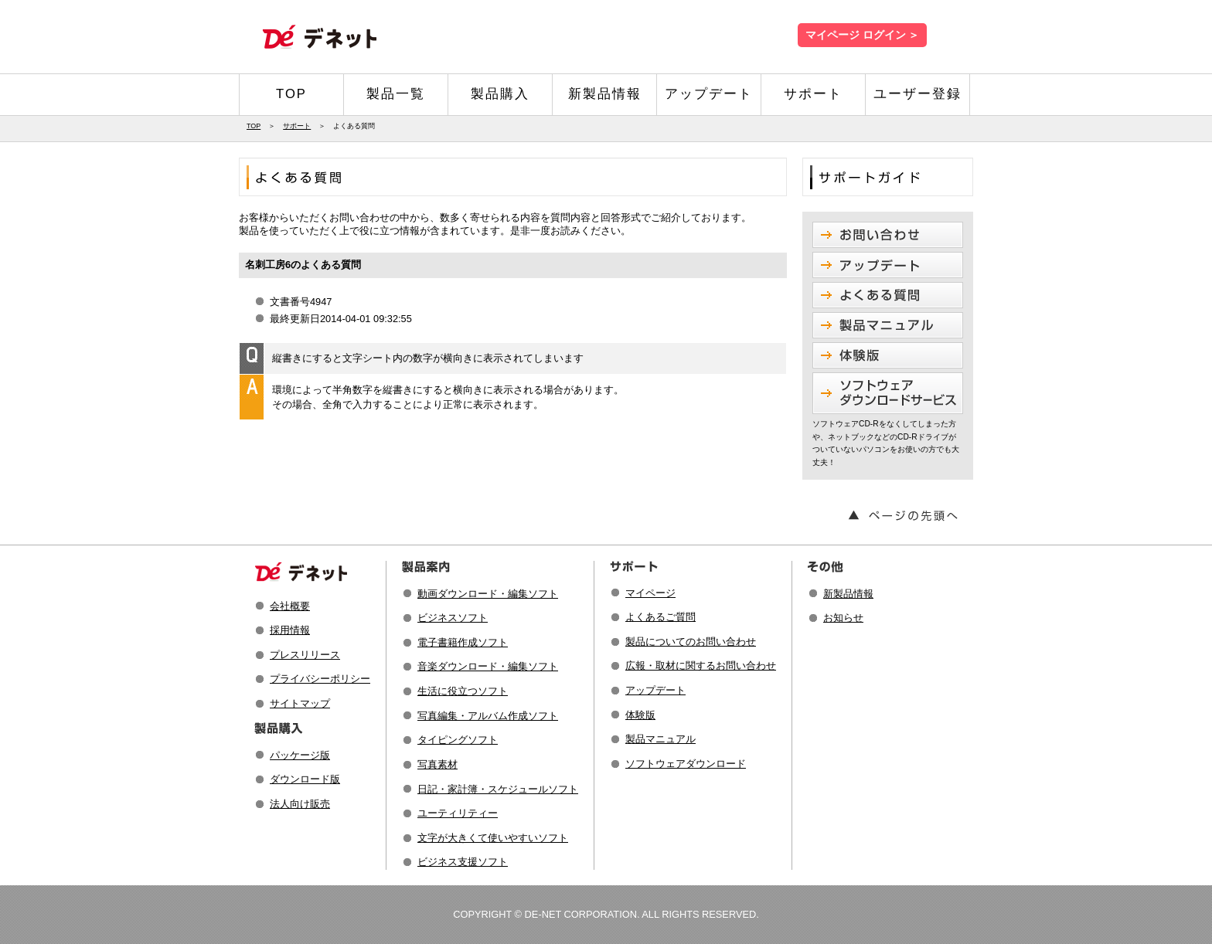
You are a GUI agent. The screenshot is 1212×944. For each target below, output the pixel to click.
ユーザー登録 (917, 94)
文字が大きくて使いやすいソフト (492, 838)
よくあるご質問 (660, 617)
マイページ (650, 593)
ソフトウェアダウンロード (685, 763)
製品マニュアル (660, 739)
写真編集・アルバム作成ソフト (487, 716)
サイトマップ (300, 703)
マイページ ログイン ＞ (862, 35)
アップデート (709, 94)
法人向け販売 (300, 804)
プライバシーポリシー (320, 678)
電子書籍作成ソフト (462, 642)
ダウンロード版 (305, 779)
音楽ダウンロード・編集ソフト (487, 666)
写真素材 (437, 764)
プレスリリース (305, 654)
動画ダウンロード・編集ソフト (487, 593)
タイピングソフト (457, 739)
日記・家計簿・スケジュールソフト (497, 789)
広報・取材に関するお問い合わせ (700, 665)
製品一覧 (395, 94)
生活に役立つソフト (462, 691)
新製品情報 (605, 94)
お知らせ (843, 617)
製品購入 (500, 94)
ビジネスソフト (452, 617)
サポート (813, 94)
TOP (291, 94)
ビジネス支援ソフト (462, 862)
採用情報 (290, 630)
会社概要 (290, 606)
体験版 (640, 715)
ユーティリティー (457, 813)
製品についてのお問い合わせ (690, 641)
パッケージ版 (300, 755)
